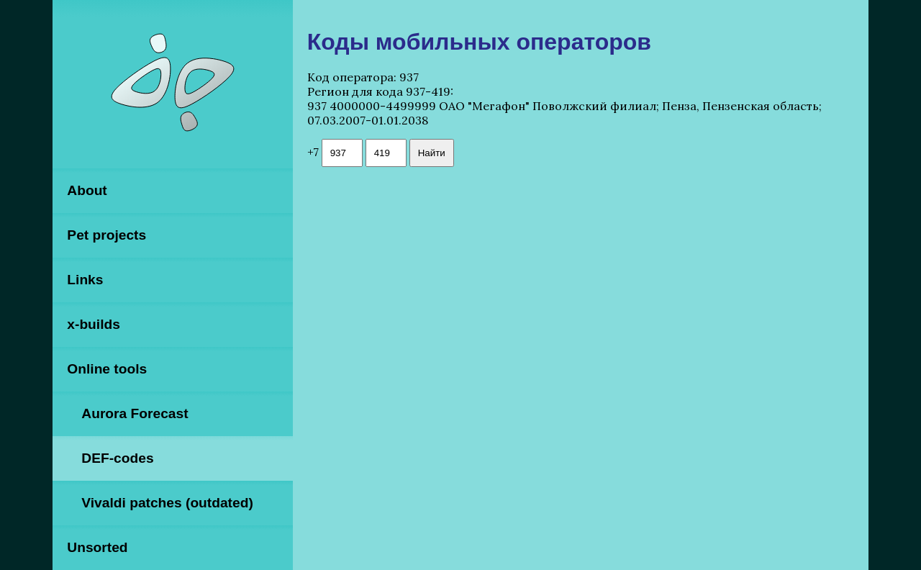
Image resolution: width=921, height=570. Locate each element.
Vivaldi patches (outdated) (167, 502)
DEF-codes (117, 458)
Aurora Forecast (134, 413)
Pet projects (106, 235)
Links (85, 279)
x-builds (93, 324)
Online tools (107, 368)
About (86, 190)
